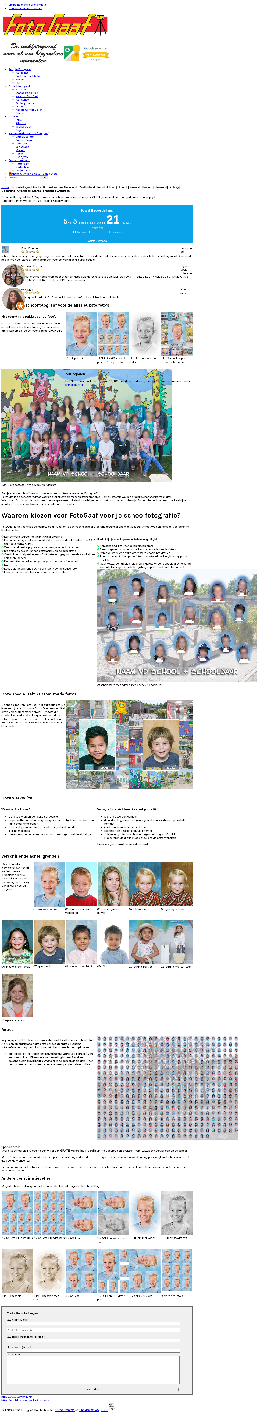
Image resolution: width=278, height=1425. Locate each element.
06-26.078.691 (65, 1415)
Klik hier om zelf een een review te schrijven (97, 232)
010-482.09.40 (89, 1415)
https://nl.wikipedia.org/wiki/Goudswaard (26, 1405)
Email (108, 1415)
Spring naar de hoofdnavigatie (28, 4)
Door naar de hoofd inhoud (25, 8)
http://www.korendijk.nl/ (16, 1402)
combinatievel (74, 384)
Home (5, 187)
